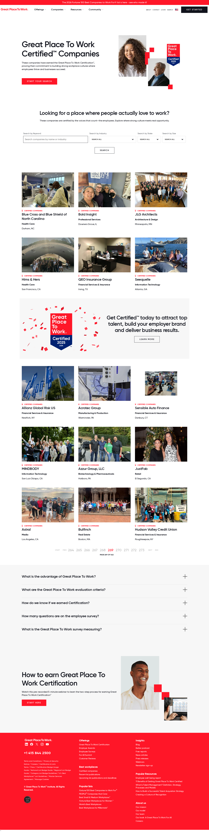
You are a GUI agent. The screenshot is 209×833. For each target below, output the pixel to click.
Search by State (145, 133)
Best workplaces (88, 766)
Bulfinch (84, 529)
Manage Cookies (42, 779)
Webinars (140, 762)
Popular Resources (146, 773)
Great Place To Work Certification (94, 744)
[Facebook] (32, 744)
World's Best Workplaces (90, 804)
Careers (34, 764)
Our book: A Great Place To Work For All (154, 817)
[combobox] (112, 139)
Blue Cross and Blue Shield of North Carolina (44, 216)
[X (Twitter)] (37, 744)
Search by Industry (97, 133)
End (156, 550)
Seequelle (143, 279)
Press (32, 767)
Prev (65, 550)
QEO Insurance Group (95, 279)
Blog (138, 744)
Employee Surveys (87, 751)
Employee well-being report (148, 778)
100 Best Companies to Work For (98, 790)
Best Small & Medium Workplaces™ (94, 797)
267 (95, 550)
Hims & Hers (31, 279)
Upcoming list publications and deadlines (97, 778)
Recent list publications (89, 774)
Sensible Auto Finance (152, 408)
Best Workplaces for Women (96, 801)
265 (79, 550)
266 (87, 550)
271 (126, 550)
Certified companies (88, 771)
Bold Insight (87, 214)
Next (150, 550)
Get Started (194, 9)
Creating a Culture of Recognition (151, 794)
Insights (140, 740)
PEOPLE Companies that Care (93, 794)
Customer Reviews (87, 758)
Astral (26, 529)
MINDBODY (30, 469)
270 (118, 550)
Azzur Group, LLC (91, 469)
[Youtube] (47, 744)
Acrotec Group (89, 408)
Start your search (39, 81)
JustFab (141, 469)
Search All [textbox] (97, 139)
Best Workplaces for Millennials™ (93, 808)
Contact (156, 10)
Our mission (141, 807)
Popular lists (86, 786)
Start (57, 550)
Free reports (141, 751)
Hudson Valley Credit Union (156, 529)
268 (103, 550)
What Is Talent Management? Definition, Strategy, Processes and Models (158, 786)
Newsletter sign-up (144, 765)
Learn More (146, 339)
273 (141, 550)
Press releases (142, 758)
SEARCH (170, 10)
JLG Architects (146, 214)
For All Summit (85, 755)
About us (141, 803)
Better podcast (142, 748)
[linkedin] (26, 744)
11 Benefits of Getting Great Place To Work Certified (159, 781)
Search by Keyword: (32, 133)
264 (71, 550)
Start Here (34, 702)
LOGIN (163, 10)
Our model (140, 810)
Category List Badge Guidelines (44, 773)
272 (134, 550)
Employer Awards (87, 748)
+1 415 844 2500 (37, 753)
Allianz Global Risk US (38, 408)
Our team (140, 814)
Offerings (84, 740)
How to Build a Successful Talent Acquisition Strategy (160, 791)
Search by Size (169, 133)
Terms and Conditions (33, 761)
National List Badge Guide (42, 770)
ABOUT (148, 10)
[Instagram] (42, 744)
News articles (142, 755)
